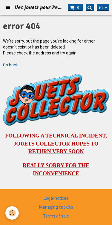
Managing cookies (56, 207)
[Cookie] (12, 213)
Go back (10, 64)
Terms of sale (56, 216)
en (101, 7)
